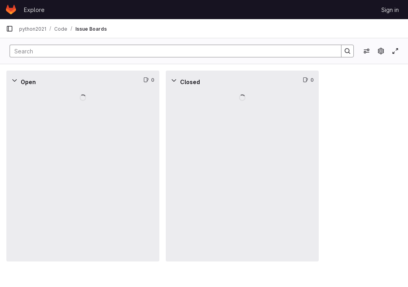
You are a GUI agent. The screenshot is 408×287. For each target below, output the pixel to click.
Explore (34, 9)
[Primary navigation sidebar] (9, 28)
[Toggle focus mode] (395, 51)
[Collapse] (14, 80)
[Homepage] (11, 9)
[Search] (171, 51)
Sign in (390, 9)
